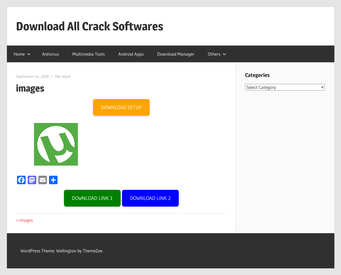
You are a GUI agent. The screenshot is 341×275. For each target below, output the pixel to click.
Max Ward (63, 76)
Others (217, 54)
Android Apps (131, 54)
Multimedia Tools (88, 54)
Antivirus (50, 54)
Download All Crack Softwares (89, 26)
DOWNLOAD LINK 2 (150, 198)
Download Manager (175, 54)
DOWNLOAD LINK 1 (92, 198)
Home (22, 54)
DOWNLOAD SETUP (121, 107)
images (26, 220)
